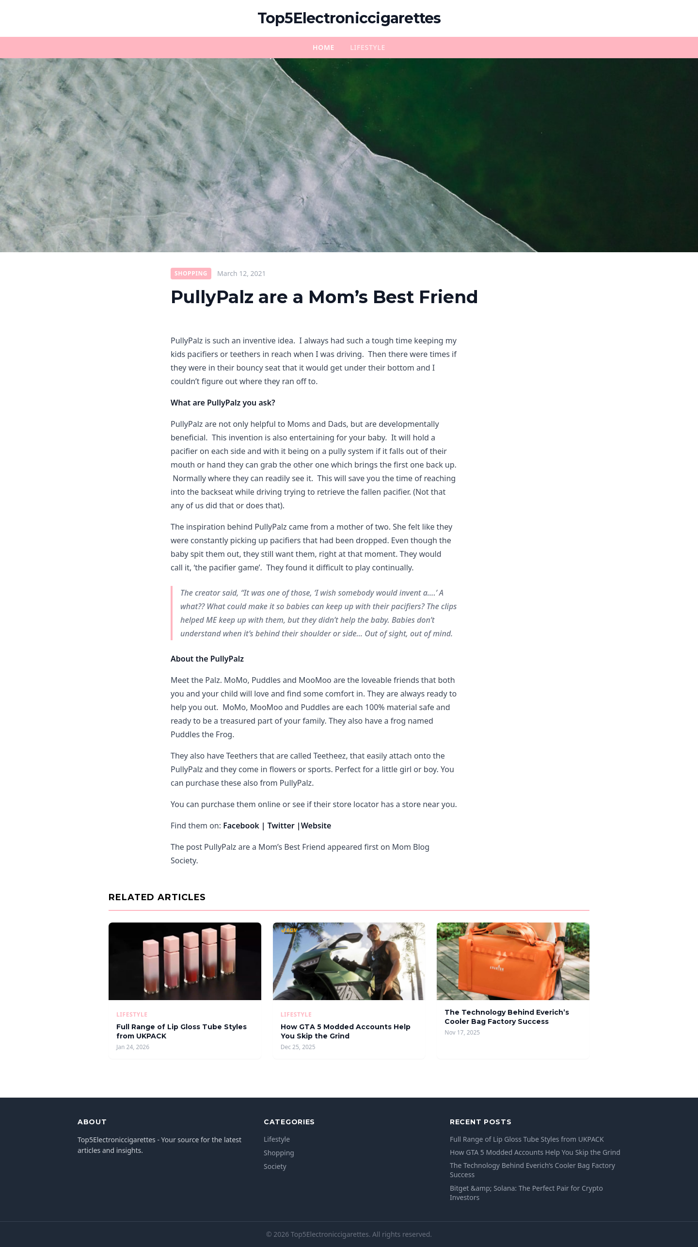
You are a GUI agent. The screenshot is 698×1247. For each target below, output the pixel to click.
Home (323, 47)
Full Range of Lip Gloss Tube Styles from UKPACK (527, 1139)
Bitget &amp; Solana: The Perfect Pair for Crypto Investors (526, 1192)
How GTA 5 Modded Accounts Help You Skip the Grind (346, 1031)
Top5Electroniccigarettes (349, 18)
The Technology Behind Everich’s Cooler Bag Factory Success (506, 1017)
